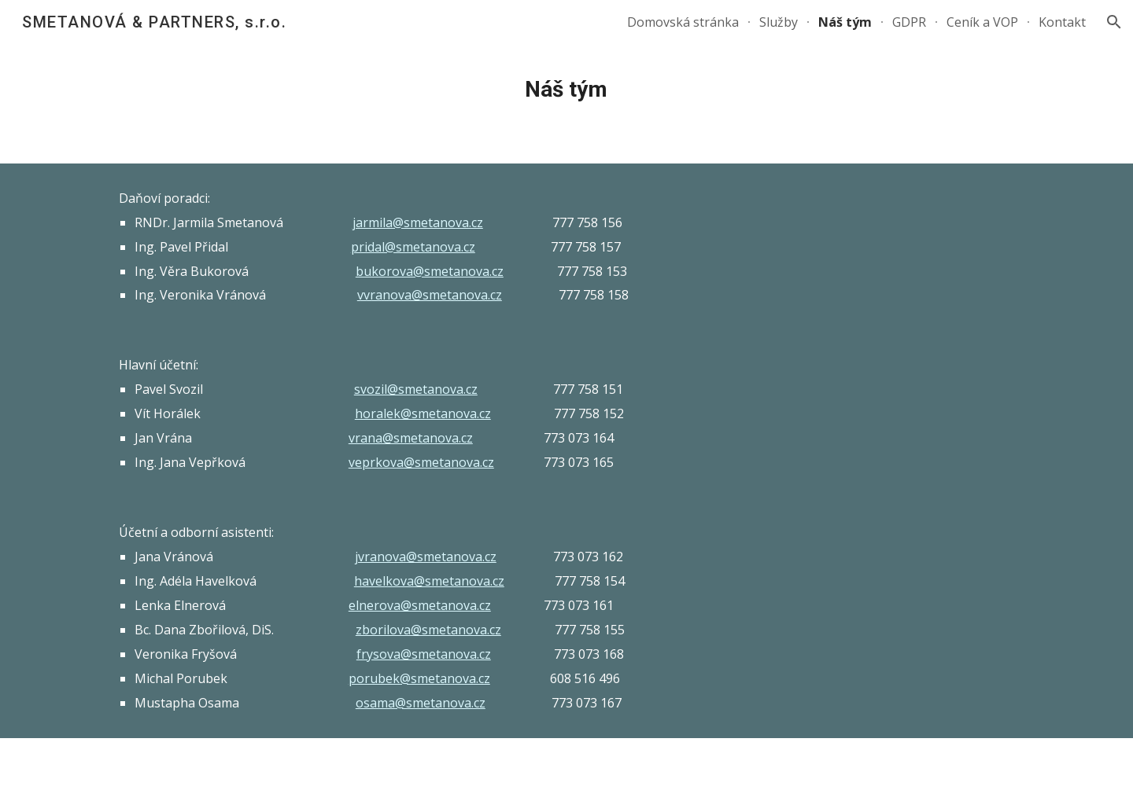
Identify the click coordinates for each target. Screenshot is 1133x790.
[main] (566, 89)
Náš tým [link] (845, 22)
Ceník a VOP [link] (982, 22)
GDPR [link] (909, 22)
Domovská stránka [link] (683, 22)
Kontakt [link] (1062, 22)
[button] (1114, 22)
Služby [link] (778, 22)
